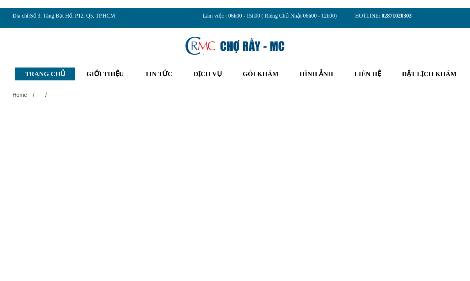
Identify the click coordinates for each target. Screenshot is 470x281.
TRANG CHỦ (45, 79)
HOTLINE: (368, 16)
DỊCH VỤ (208, 79)
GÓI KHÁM (261, 79)
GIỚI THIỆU (105, 79)
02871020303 (397, 16)
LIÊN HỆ (367, 79)
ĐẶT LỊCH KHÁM (429, 79)
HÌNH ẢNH (316, 79)
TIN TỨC (159, 79)
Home (19, 101)
